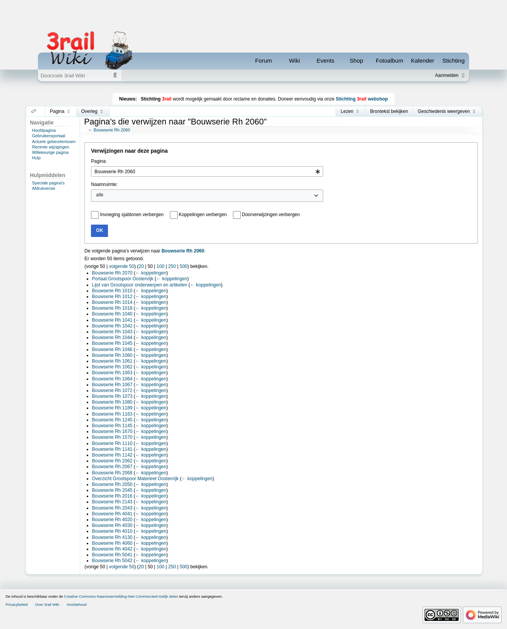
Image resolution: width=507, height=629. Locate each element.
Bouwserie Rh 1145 (112, 425)
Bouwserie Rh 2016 (112, 496)
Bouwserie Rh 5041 (112, 554)
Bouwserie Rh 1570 (112, 437)
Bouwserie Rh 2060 (112, 130)
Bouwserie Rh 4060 (112, 543)
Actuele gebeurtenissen (54, 141)
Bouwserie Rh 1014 (112, 302)
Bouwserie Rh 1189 (112, 408)
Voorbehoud (77, 604)
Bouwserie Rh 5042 (112, 560)
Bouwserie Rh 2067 (112, 466)
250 (172, 266)
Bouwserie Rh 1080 (112, 402)
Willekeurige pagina (50, 152)
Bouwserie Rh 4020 (112, 519)
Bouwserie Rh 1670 (112, 431)
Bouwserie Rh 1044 (112, 337)
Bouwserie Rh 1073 (112, 396)
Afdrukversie (43, 188)
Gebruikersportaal (48, 135)
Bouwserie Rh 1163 (112, 414)
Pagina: (99, 161)
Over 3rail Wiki (47, 604)
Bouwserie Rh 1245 (112, 420)
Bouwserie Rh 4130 (112, 537)
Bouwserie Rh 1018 (112, 308)
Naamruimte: (104, 184)
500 (183, 266)
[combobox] (207, 171)
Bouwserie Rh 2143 (112, 502)
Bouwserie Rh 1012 (112, 296)
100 (160, 266)
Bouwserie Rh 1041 (112, 320)
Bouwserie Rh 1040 (112, 314)
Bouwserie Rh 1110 (112, 443)
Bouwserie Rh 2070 (112, 273)
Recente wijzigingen (50, 147)
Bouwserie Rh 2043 (112, 508)
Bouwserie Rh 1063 (112, 372)
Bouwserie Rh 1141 (112, 449)
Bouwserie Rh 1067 (112, 384)
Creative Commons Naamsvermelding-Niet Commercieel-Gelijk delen (121, 596)
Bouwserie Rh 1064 (112, 379)
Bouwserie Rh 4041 (112, 513)
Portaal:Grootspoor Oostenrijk (123, 278)
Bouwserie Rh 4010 (112, 531)
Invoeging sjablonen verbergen (131, 214)
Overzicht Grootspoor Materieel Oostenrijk (135, 478)
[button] (34, 111)
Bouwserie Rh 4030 (112, 525)
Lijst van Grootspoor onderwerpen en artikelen (139, 285)
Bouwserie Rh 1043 (112, 331)
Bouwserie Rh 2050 (112, 484)
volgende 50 (121, 266)
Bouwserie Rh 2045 (112, 490)
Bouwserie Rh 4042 (112, 549)
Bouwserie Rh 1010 (112, 290)
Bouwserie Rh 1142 (112, 455)
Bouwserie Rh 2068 (112, 473)
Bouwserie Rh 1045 (112, 343)
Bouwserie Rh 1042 (112, 326)
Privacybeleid (16, 604)
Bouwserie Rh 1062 (112, 367)
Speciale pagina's (48, 183)
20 (141, 266)
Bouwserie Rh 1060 (112, 355)
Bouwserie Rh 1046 (112, 349)
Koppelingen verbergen (203, 214)
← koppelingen (150, 273)
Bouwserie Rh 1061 (112, 361)
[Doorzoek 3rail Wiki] (73, 75)
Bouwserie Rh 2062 (112, 461)
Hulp (36, 157)
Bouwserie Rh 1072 (112, 390)
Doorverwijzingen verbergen (271, 214)
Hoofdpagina (44, 130)
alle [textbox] (99, 195)
